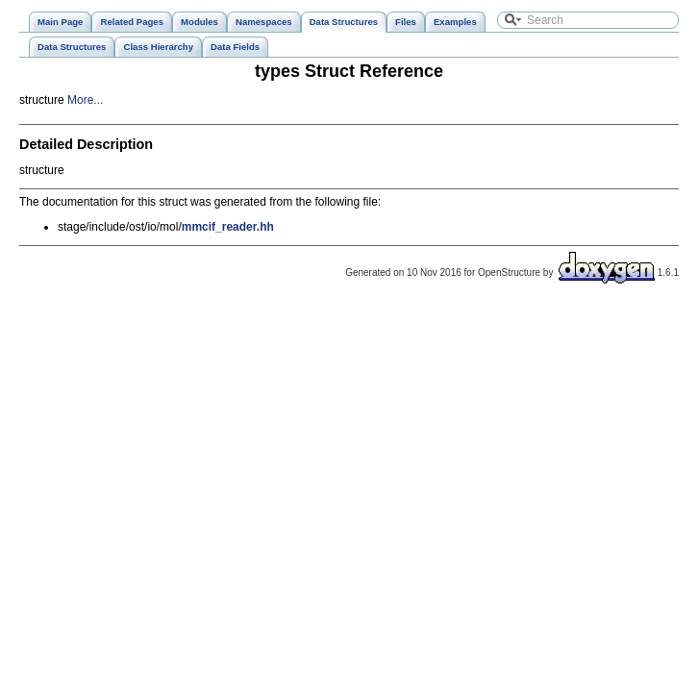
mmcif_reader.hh (228, 227)
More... (85, 100)
